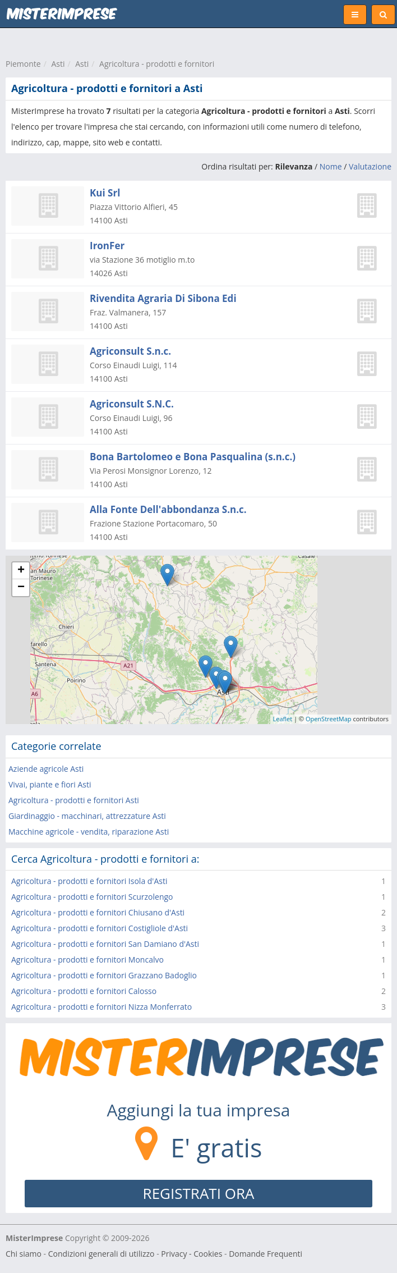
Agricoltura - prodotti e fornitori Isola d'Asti (89, 881)
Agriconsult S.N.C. (132, 403)
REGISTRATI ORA (199, 1193)
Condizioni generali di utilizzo (101, 1253)
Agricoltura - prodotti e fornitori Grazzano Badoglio (104, 975)
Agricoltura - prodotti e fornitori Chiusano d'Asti (97, 912)
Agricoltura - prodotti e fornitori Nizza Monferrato (101, 1006)
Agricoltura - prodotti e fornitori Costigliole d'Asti (99, 928)
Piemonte (23, 63)
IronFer (107, 245)
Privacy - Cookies (191, 1253)
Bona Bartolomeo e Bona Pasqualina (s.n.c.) (193, 456)
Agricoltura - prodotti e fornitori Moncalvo (87, 959)
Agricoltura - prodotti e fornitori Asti (73, 800)
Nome (331, 166)
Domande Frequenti (265, 1253)
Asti (57, 63)
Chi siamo (23, 1253)
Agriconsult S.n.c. (130, 351)
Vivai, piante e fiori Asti (49, 784)
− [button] (21, 587)
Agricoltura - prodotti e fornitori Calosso (83, 991)
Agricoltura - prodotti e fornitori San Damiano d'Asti (105, 943)
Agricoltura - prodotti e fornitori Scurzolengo (92, 896)
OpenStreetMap (329, 719)
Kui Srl (105, 192)
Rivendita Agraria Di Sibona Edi (163, 298)
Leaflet (283, 719)
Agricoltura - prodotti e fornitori (156, 63)
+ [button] (21, 570)
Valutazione (370, 166)
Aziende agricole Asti (46, 768)
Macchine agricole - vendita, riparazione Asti (88, 831)
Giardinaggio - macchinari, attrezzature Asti (87, 815)
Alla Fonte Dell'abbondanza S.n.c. (168, 509)
